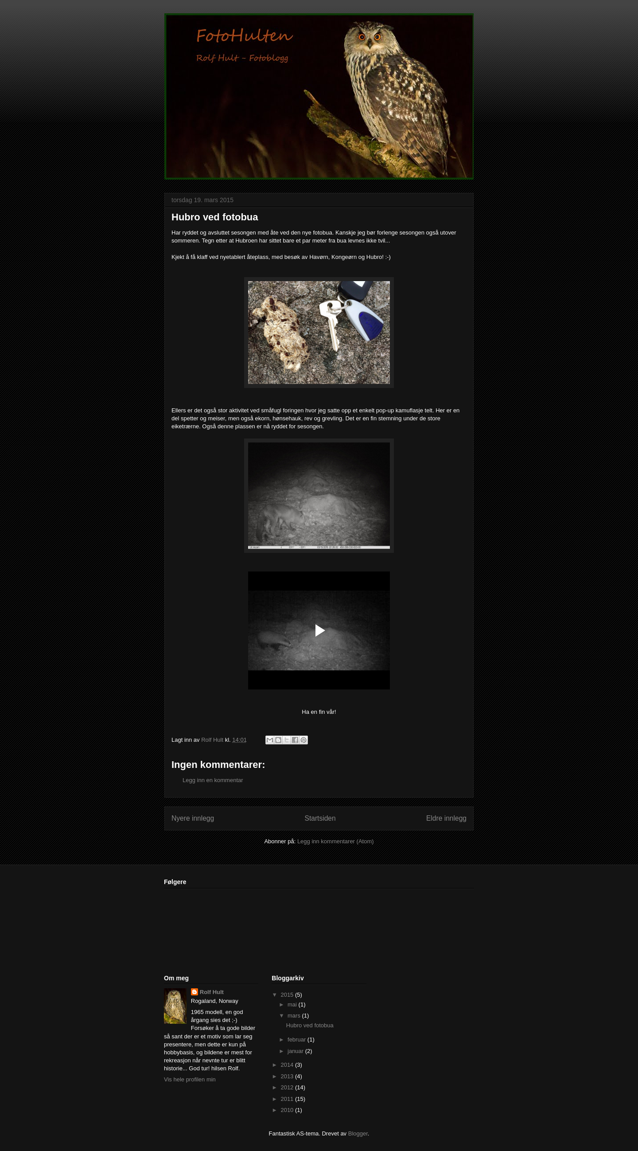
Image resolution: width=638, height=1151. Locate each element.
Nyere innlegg (192, 818)
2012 (287, 1087)
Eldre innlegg (446, 818)
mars (295, 1015)
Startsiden (319, 818)
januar (296, 1051)
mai (293, 1004)
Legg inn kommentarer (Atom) (335, 841)
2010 (287, 1110)
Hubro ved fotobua (310, 1025)
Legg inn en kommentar (213, 780)
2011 (287, 1099)
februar (297, 1039)
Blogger (358, 1133)
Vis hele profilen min (190, 1079)
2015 (287, 994)
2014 (287, 1064)
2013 (287, 1076)
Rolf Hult (212, 992)
